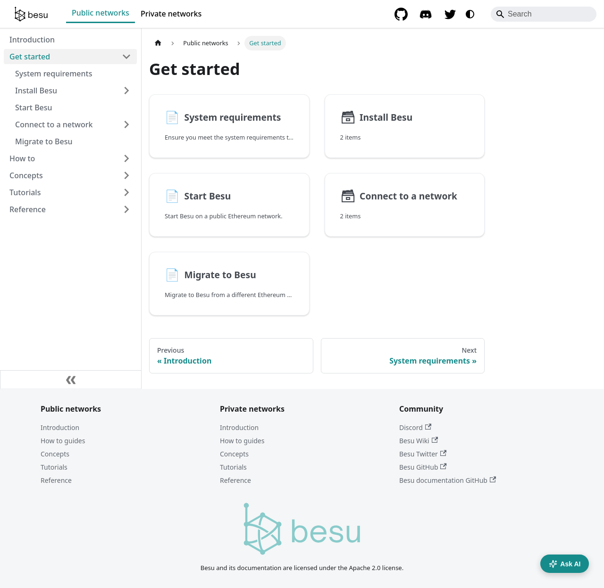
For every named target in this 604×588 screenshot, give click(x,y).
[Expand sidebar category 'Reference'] (126, 209)
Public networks (100, 13)
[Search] (543, 14)
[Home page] (158, 43)
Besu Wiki (418, 440)
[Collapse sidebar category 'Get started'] (126, 56)
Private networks (171, 13)
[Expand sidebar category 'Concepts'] (126, 175)
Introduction (60, 427)
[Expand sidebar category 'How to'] (126, 158)
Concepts (55, 453)
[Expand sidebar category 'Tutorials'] (126, 192)
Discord (415, 427)
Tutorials (54, 467)
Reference (56, 480)
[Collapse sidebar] (71, 379)
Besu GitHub (423, 467)
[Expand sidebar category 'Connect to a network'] (126, 124)
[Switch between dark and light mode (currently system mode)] (470, 14)
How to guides (63, 440)
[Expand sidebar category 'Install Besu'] (126, 90)
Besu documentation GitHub (447, 480)
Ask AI (564, 564)
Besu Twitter (422, 453)
